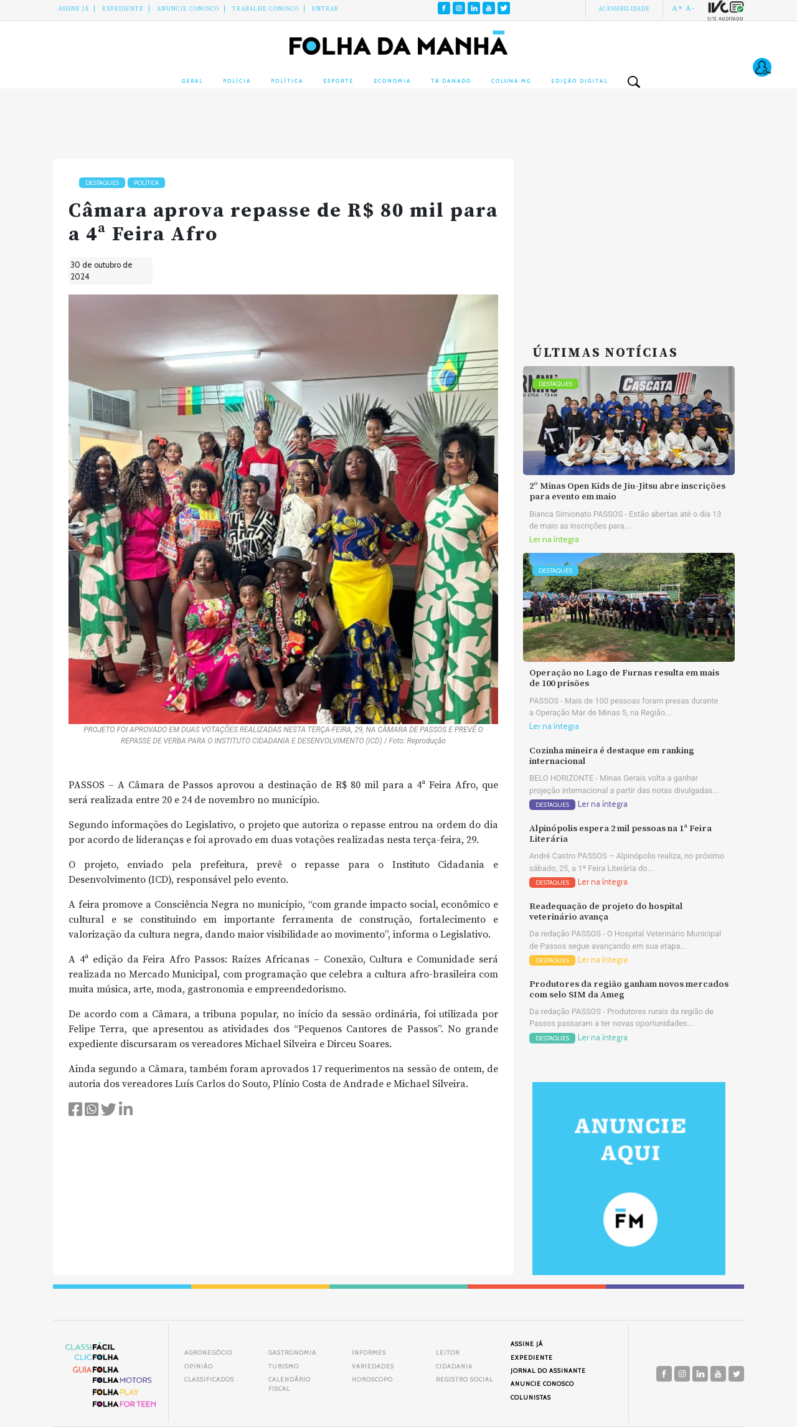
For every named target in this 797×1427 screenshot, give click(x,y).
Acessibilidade (624, 8)
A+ (677, 8)
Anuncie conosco (188, 8)
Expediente (123, 8)
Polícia (237, 81)
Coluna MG (511, 81)
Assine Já (73, 8)
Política (287, 81)
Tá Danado (451, 81)
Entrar (325, 8)
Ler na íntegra (554, 539)
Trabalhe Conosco (265, 8)
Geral (192, 81)
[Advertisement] (628, 236)
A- (690, 8)
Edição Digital (579, 81)
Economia (392, 81)
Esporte (338, 81)
